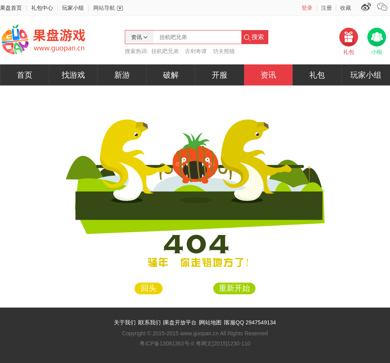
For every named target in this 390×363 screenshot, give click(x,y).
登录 (306, 8)
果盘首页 (11, 8)
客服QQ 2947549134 (250, 322)
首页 (24, 75)
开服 (219, 75)
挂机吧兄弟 (165, 51)
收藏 (345, 8)
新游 (122, 75)
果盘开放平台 (180, 322)
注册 (326, 8)
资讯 (268, 75)
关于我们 (125, 322)
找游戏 (73, 75)
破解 (171, 75)
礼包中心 (42, 8)
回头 (148, 288)
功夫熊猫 (224, 51)
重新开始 (234, 288)
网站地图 (211, 322)
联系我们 (150, 322)
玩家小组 (73, 8)
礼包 (317, 75)
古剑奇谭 (196, 51)
